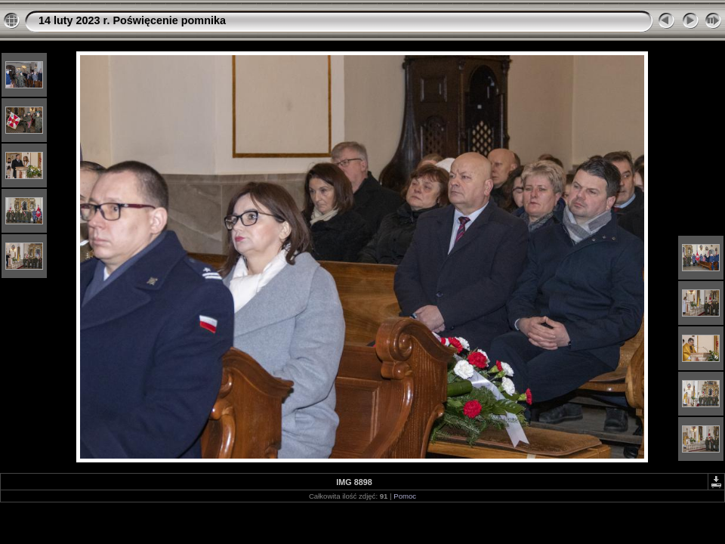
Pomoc (404, 496)
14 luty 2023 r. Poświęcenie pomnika (132, 20)
